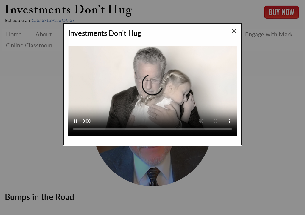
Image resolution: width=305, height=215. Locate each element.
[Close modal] (234, 30)
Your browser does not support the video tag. (152, 88)
